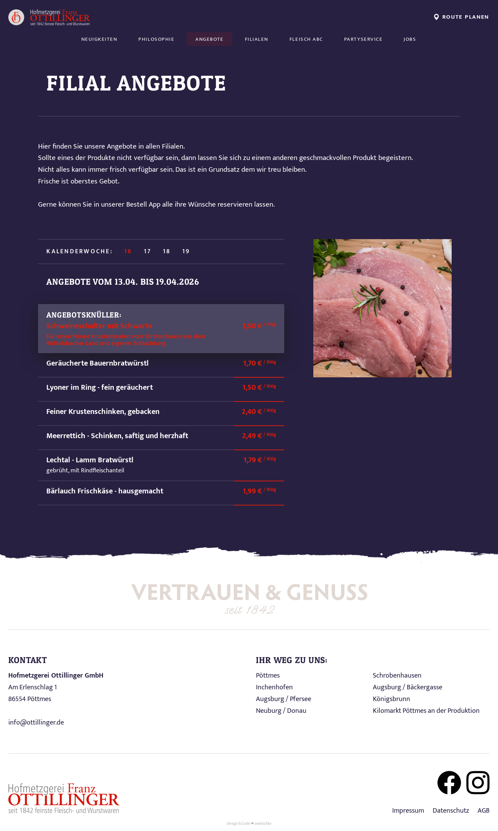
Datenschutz (451, 810)
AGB (484, 810)
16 (128, 251)
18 (166, 251)
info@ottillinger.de (36, 722)
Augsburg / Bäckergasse (407, 687)
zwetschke (263, 824)
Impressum (408, 810)
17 (147, 251)
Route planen (461, 17)
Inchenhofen (274, 687)
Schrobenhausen (397, 675)
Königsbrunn (391, 699)
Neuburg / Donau (281, 711)
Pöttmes (268, 675)
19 (186, 251)
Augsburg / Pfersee (283, 699)
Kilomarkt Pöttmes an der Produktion (426, 711)
